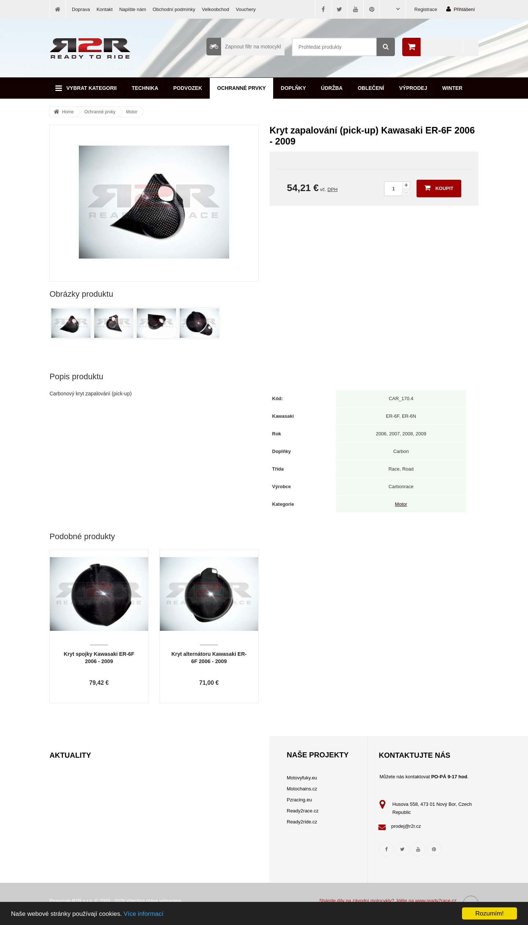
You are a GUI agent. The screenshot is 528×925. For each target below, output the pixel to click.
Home (68, 111)
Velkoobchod (215, 9)
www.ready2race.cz (435, 900)
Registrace (425, 9)
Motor (132, 111)
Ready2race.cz (303, 811)
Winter (452, 88)
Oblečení (371, 88)
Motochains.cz (302, 788)
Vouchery (246, 9)
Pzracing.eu (299, 799)
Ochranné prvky (241, 88)
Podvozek (187, 88)
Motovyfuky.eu (302, 777)
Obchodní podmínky (174, 9)
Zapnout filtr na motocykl (243, 46)
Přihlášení (460, 9)
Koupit (438, 187)
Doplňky (293, 88)
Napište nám (132, 9)
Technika (145, 88)
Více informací (144, 914)
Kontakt (104, 9)
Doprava (81, 9)
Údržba (331, 88)
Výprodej (413, 88)
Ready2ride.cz (302, 822)
